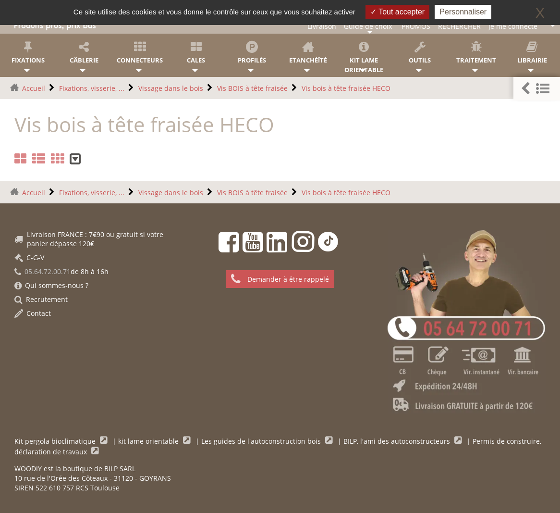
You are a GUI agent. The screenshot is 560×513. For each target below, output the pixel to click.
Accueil (33, 88)
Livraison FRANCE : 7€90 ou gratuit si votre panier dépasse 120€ (88, 239)
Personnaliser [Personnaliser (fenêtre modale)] (463, 12)
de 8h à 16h (61, 271)
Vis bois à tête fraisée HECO (346, 88)
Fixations (28, 52)
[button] (536, 88)
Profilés (252, 52)
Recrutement (41, 299)
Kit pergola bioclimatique (55, 441)
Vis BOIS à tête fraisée (252, 88)
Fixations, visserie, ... (91, 88)
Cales (196, 52)
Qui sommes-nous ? (51, 285)
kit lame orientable (149, 441)
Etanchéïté (308, 52)
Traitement (476, 52)
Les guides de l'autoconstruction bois (262, 441)
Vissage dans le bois (170, 88)
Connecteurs (140, 52)
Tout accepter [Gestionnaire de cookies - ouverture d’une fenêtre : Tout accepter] (397, 12)
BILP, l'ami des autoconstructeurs (397, 441)
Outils (420, 52)
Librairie (532, 52)
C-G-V (29, 257)
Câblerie (84, 52)
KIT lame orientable (364, 57)
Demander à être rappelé (280, 279)
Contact (32, 313)
